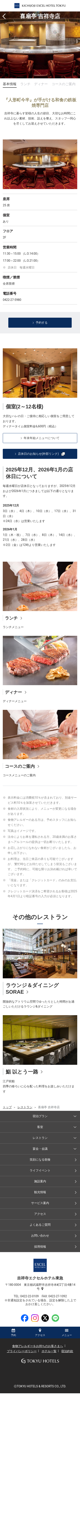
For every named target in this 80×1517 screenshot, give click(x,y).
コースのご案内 (64, 84)
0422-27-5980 (12, 299)
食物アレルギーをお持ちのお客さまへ (37, 1346)
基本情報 (9, 84)
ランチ (25, 84)
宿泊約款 (67, 1351)
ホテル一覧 (49, 1351)
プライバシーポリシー (22, 1351)
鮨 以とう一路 (22, 1072)
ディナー (41, 84)
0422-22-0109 (31, 1296)
